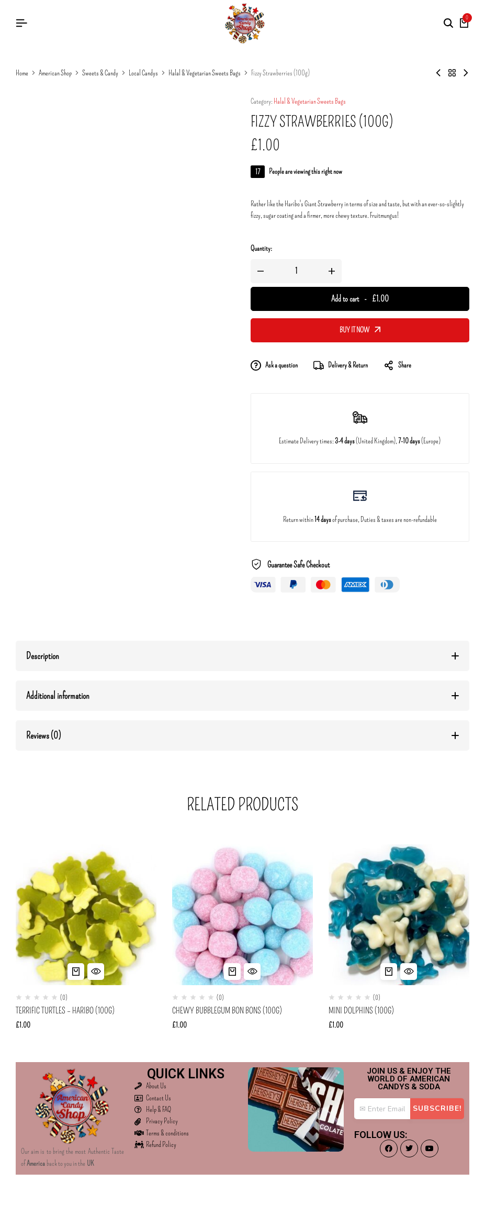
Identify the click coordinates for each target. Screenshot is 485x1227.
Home (22, 73)
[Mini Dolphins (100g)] (399, 914)
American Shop (55, 73)
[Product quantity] (296, 271)
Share (397, 365)
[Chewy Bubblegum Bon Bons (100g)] (242, 914)
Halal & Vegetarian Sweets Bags (204, 73)
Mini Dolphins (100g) (361, 1011)
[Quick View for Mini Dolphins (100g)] (408, 971)
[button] (75, 971)
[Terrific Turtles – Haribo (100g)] (86, 914)
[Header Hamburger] (21, 23)
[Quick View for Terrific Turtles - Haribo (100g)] (95, 971)
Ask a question (274, 365)
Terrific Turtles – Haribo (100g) (65, 1011)
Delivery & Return (340, 365)
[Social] (389, 1148)
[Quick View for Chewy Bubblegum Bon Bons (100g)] (252, 971)
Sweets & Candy (100, 73)
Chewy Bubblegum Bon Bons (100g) (227, 1011)
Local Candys (143, 73)
